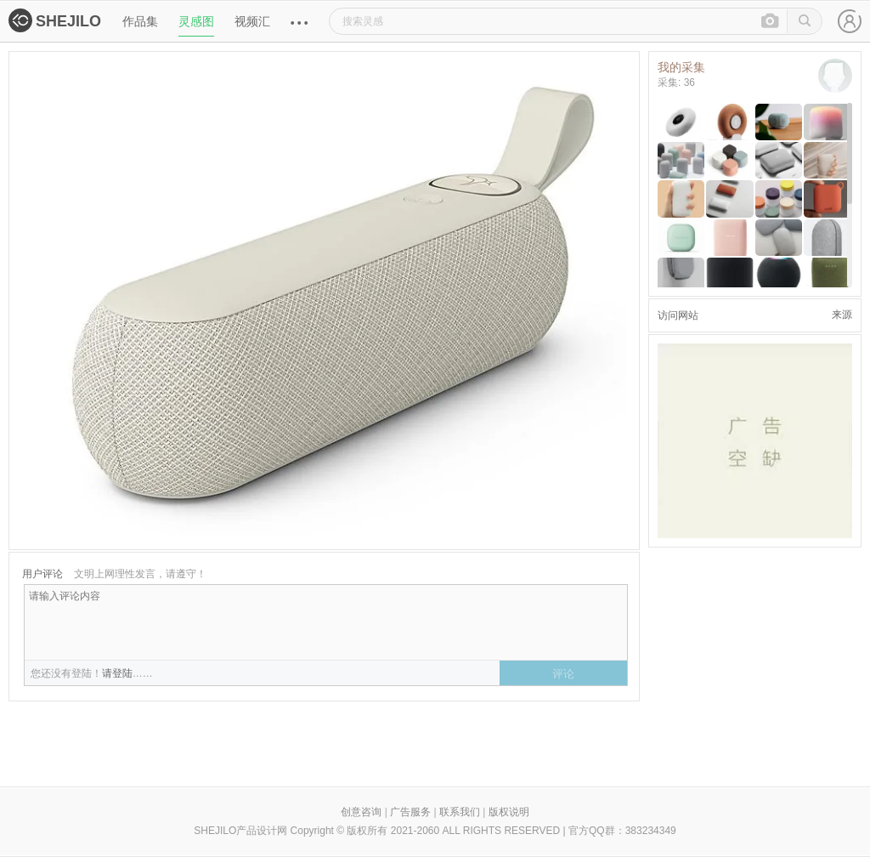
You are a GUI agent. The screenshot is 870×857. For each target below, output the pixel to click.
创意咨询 (361, 812)
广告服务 (410, 812)
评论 (563, 673)
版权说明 (509, 812)
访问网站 (678, 315)
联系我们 (459, 812)
